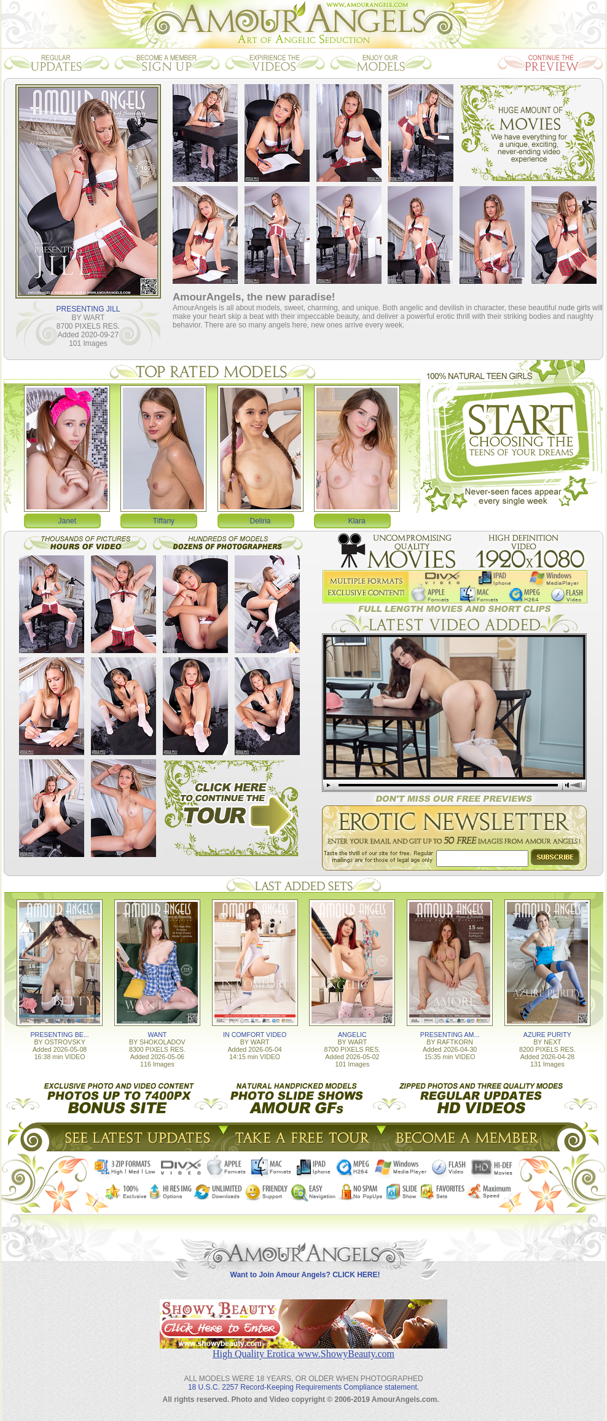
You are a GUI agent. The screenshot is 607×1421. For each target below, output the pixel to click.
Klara (357, 521)
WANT (156, 1034)
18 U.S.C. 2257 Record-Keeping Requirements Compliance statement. (303, 1387)
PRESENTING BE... (59, 1034)
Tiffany (163, 521)
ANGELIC (352, 1034)
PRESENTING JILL (88, 309)
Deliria (260, 521)
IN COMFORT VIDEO (254, 1034)
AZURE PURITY (547, 1034)
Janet (67, 521)
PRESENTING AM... (450, 1034)
